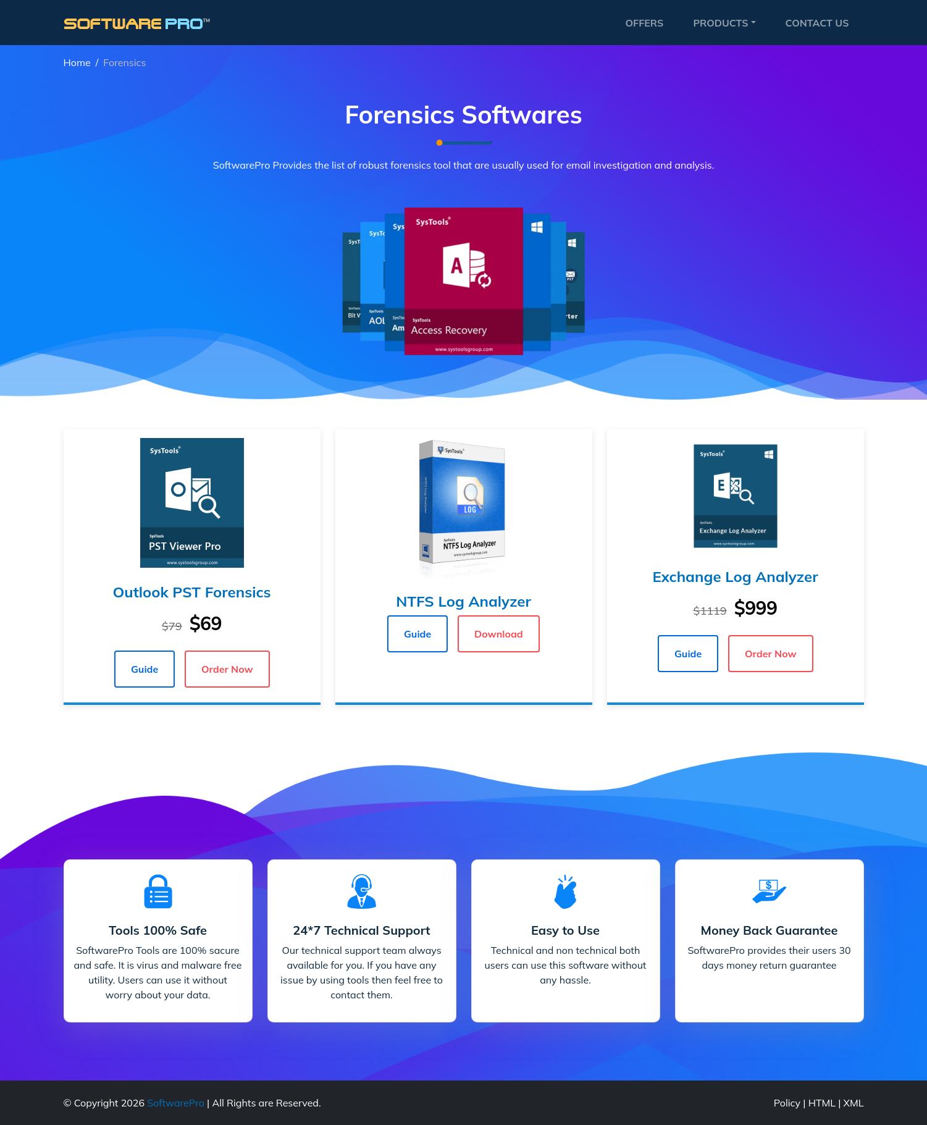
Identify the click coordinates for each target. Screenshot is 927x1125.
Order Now (227, 669)
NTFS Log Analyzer (463, 601)
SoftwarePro (175, 1103)
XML (854, 1103)
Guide (144, 669)
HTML (822, 1103)
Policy (787, 1103)
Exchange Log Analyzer (735, 576)
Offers (644, 23)
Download (498, 634)
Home (77, 62)
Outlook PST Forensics (191, 592)
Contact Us (817, 23)
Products (720, 23)
